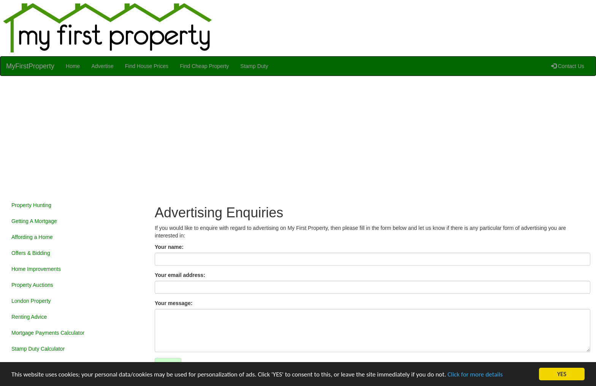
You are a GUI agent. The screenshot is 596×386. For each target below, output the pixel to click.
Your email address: (180, 275)
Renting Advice (29, 317)
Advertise (102, 66)
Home (73, 66)
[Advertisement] (298, 137)
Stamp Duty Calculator (38, 349)
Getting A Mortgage (34, 221)
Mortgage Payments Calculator (47, 333)
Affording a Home (32, 237)
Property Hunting (31, 205)
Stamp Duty (254, 66)
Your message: (173, 303)
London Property (31, 301)
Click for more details (474, 374)
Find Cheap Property (204, 66)
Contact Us (567, 66)
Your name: (169, 247)
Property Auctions (32, 285)
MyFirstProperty (30, 66)
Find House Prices (146, 66)
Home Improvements (36, 269)
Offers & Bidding (30, 253)
